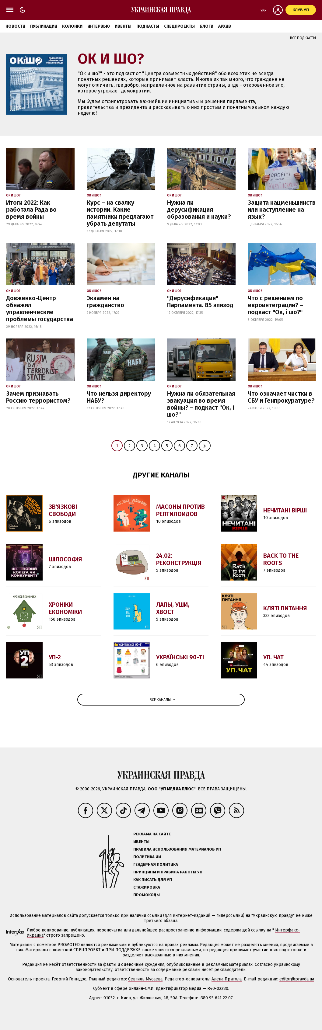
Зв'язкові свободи (63, 510)
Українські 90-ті (180, 657)
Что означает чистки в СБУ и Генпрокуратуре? (281, 397)
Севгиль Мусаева (145, 979)
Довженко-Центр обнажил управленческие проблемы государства (39, 308)
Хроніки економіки (65, 608)
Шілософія (65, 559)
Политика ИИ (147, 857)
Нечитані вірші (285, 510)
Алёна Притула (227, 979)
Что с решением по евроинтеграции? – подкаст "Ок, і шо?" (275, 305)
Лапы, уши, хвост (172, 608)
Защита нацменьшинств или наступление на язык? (282, 209)
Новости (15, 26)
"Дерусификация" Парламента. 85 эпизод (200, 301)
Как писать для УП (152, 879)
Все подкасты (303, 38)
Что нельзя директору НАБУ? (119, 397)
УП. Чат (273, 657)
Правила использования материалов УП (177, 849)
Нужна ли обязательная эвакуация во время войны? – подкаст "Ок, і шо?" (201, 404)
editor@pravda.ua (296, 979)
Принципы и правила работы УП (167, 872)
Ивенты (123, 26)
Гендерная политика (155, 864)
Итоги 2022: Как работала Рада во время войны (31, 209)
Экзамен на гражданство (105, 301)
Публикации (43, 26)
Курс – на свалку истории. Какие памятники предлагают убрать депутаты (120, 213)
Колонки (72, 26)
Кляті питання (285, 608)
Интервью (98, 26)
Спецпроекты (179, 26)
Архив (224, 26)
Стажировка (146, 887)
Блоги (206, 26)
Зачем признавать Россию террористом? (38, 397)
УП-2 (55, 657)
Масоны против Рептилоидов (180, 510)
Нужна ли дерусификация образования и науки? (199, 209)
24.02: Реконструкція (178, 559)
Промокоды (146, 895)
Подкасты (147, 26)
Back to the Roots (281, 559)
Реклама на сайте (152, 834)
